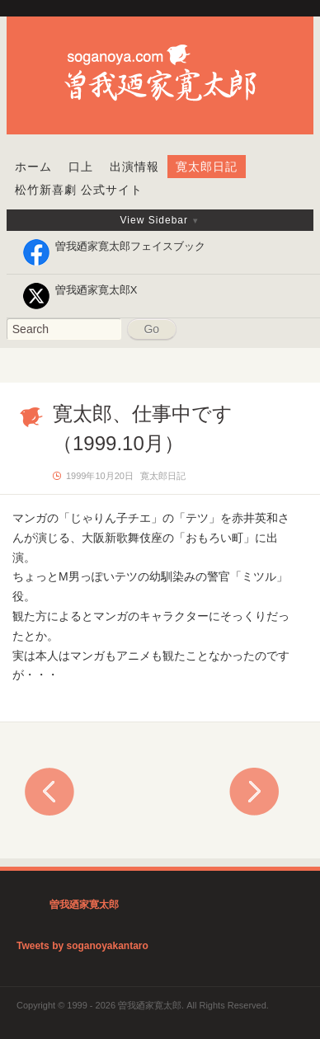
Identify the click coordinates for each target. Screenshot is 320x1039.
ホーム (33, 166)
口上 (80, 166)
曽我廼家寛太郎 (84, 904)
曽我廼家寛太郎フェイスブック (130, 246)
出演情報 (134, 166)
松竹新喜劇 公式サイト (79, 189)
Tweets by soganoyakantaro (82, 946)
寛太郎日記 (207, 166)
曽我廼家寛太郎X (96, 290)
